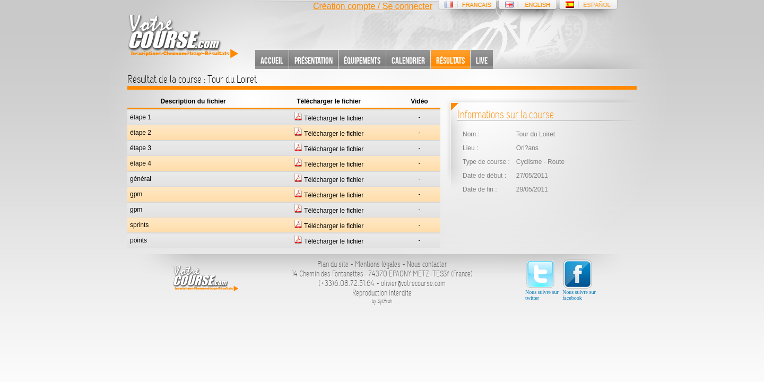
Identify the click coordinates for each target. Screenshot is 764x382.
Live (482, 60)
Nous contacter (427, 264)
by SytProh (382, 301)
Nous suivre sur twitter (542, 280)
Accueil (272, 60)
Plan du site (333, 264)
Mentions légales (378, 264)
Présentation (313, 60)
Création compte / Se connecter (372, 6)
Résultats (450, 60)
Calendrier (408, 60)
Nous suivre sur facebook (579, 280)
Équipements (362, 60)
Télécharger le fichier (328, 118)
